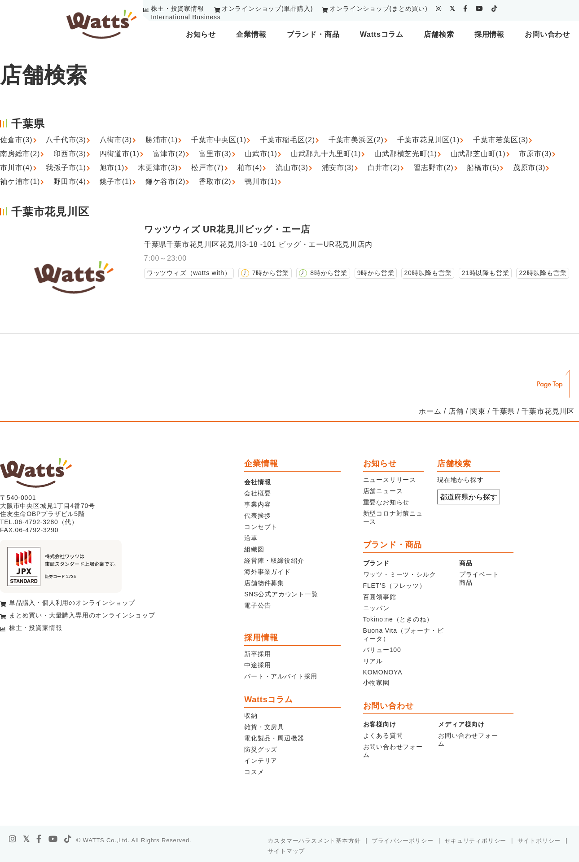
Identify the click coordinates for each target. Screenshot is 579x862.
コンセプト (260, 526)
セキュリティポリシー (475, 840)
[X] (26, 839)
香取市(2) (215, 181)
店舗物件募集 (264, 582)
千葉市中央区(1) (218, 140)
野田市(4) (69, 181)
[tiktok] (494, 8)
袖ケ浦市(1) (20, 181)
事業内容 (257, 504)
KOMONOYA (383, 672)
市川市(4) (16, 167)
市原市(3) (535, 154)
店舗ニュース (383, 490)
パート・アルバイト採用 (280, 676)
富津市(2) (169, 154)
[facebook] (465, 8)
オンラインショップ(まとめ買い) (378, 8)
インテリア (260, 760)
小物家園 (376, 682)
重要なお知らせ (386, 502)
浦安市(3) (338, 167)
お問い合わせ (547, 34)
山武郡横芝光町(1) (405, 154)
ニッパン (376, 608)
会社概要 (257, 493)
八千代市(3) (66, 140)
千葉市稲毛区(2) (287, 140)
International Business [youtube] (185, 17)
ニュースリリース (389, 479)
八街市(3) (116, 140)
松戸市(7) (207, 167)
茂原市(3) (529, 167)
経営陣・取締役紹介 (274, 560)
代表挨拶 (257, 515)
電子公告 (257, 605)
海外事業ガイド (267, 571)
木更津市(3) (158, 167)
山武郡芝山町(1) (478, 154)
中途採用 (257, 665)
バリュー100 (382, 649)
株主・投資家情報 (177, 8)
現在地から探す (460, 479)
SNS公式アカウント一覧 (281, 594)
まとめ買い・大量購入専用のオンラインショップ (82, 615)
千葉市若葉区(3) (500, 140)
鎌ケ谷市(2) (165, 181)
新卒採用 (257, 653)
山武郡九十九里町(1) (326, 154)
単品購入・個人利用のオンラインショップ (72, 602)
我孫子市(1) (66, 167)
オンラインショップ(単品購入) (267, 8)
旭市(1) (112, 167)
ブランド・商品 (313, 34)
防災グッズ (260, 749)
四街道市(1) (120, 154)
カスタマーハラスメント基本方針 (314, 840)
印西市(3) (69, 154)
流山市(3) (292, 167)
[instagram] (439, 8)
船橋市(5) (483, 167)
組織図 (254, 549)
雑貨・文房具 (264, 727)
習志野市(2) (433, 167)
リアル (373, 661)
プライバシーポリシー (403, 840)
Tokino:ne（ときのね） (398, 619)
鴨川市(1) (261, 181)
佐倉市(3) (16, 140)
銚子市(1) (116, 181)
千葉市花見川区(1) (428, 140)
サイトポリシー (539, 840)
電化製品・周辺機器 (274, 738)
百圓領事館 (379, 596)
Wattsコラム (382, 34)
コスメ (254, 771)
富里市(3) (215, 154)
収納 (251, 715)
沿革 (251, 538)
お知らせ (201, 34)
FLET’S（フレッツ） (394, 585)
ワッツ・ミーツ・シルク (399, 574)
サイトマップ (286, 851)
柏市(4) (250, 167)
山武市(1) (261, 154)
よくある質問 (383, 735)
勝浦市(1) (161, 140)
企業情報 (251, 34)
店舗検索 (439, 34)
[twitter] (452, 8)
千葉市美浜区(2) (356, 140)
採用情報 (489, 34)
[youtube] (479, 8)
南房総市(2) (20, 154)
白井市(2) (384, 167)
